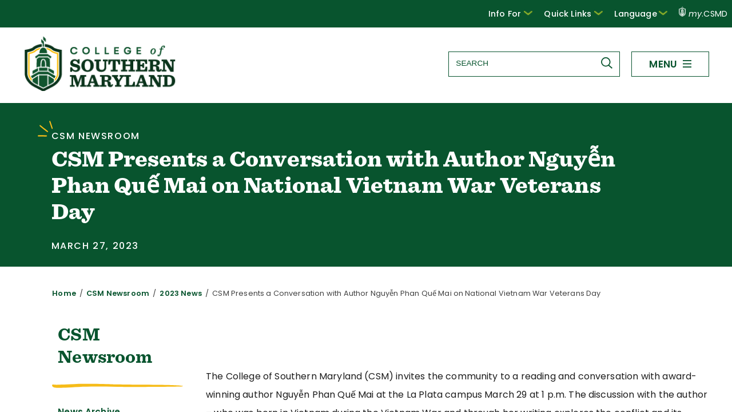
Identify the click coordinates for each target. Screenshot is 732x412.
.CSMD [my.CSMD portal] (703, 13)
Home (62, 293)
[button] (521, 13)
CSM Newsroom (110, 293)
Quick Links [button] (581, 13)
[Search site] (533, 63)
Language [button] (643, 13)
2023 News (167, 293)
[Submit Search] (609, 63)
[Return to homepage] (101, 88)
